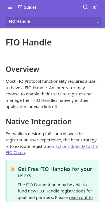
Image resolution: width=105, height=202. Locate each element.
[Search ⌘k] (85, 7)
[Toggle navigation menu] (10, 7)
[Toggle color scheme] (95, 7)
